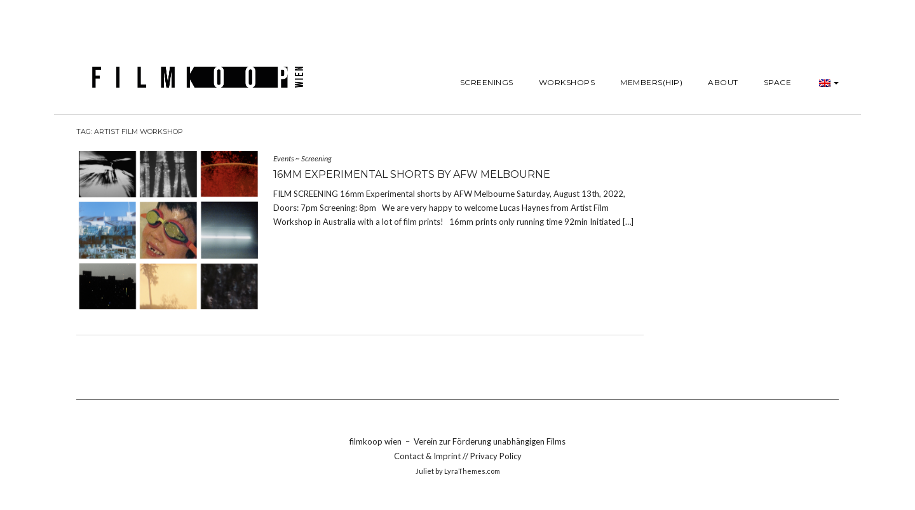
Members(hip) (651, 82)
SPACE (778, 82)
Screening (316, 158)
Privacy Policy (496, 456)
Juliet (425, 471)
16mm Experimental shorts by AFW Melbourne (411, 174)
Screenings (486, 82)
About (723, 82)
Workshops (567, 82)
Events (283, 158)
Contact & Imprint (428, 456)
